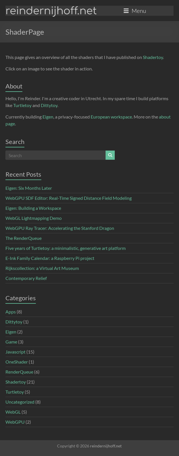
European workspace (111, 116)
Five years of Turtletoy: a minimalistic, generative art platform (65, 248)
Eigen (47, 116)
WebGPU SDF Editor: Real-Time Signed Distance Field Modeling (68, 198)
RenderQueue (19, 371)
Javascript (15, 351)
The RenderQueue (23, 238)
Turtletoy (22, 105)
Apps (10, 311)
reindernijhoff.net (51, 11)
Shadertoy (153, 57)
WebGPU (15, 422)
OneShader (16, 361)
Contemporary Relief (26, 278)
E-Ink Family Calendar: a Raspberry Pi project (49, 258)
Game (11, 341)
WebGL (13, 411)
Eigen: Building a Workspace (33, 208)
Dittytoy (49, 105)
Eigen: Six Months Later (28, 188)
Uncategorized (19, 401)
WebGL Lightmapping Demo (33, 218)
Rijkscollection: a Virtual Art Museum (42, 268)
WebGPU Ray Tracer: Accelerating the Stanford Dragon (59, 228)
